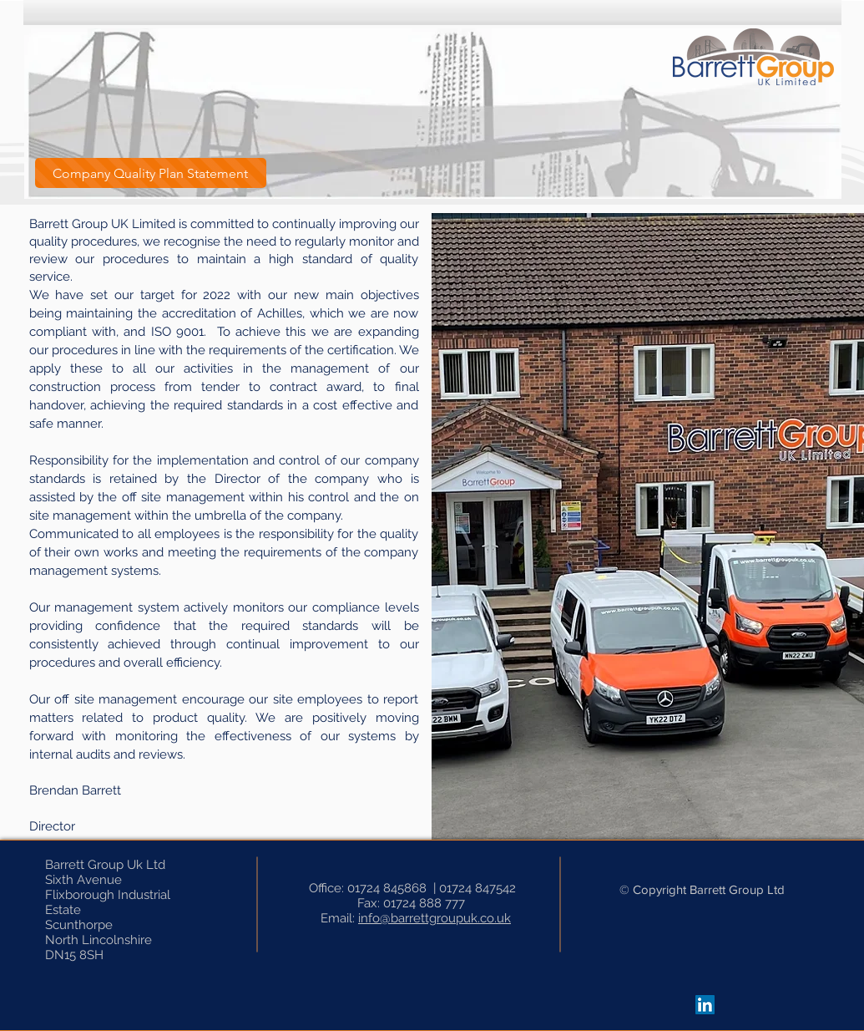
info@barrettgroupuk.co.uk (434, 918)
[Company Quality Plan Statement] (150, 173)
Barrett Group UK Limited (102, 223)
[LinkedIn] (705, 1004)
